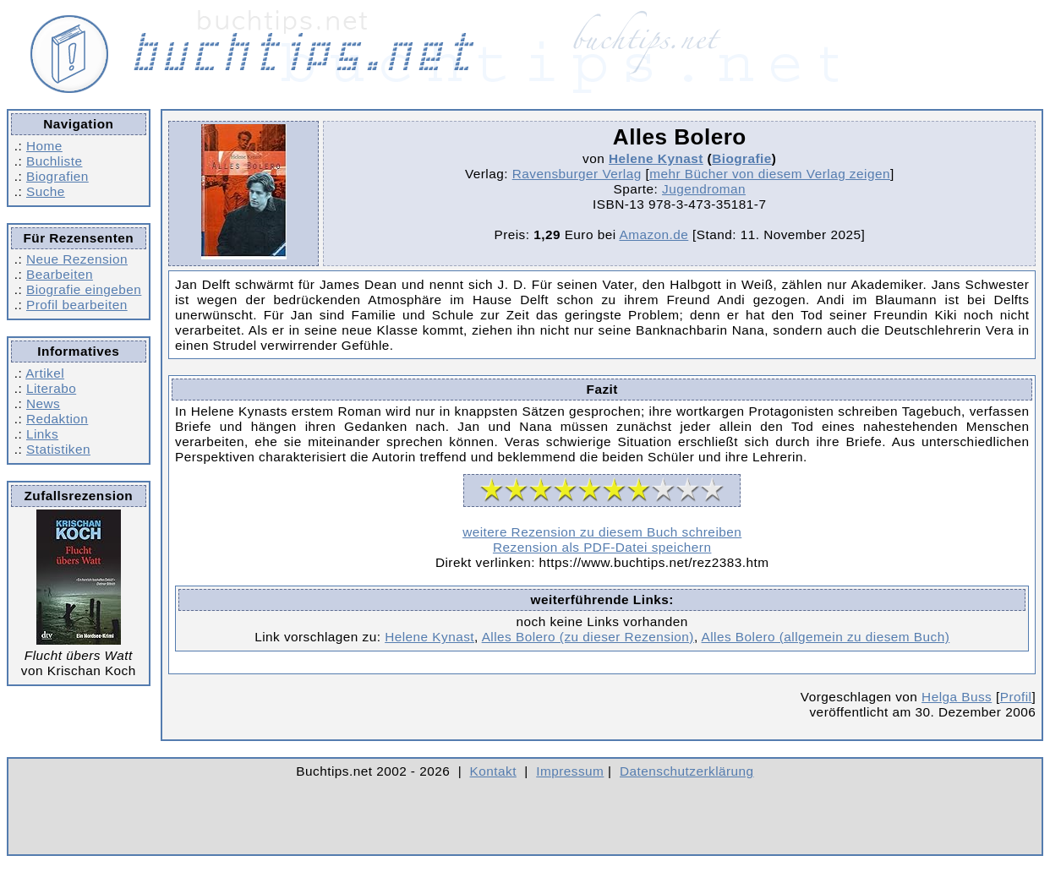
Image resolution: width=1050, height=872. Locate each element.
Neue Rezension (77, 259)
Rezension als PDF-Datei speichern (602, 547)
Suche (45, 191)
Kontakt (493, 771)
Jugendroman (704, 189)
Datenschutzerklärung (687, 771)
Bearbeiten (59, 274)
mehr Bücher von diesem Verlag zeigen (769, 173)
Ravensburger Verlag (577, 173)
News (43, 403)
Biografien (57, 176)
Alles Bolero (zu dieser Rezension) (588, 636)
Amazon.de (653, 234)
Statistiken (58, 449)
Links (42, 434)
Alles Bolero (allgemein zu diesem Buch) (826, 636)
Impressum (570, 771)
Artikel (44, 373)
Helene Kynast (656, 158)
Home (44, 146)
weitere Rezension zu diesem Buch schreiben (601, 532)
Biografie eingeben (83, 289)
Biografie (742, 158)
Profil (1016, 696)
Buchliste (54, 161)
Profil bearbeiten (77, 304)
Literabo (51, 388)
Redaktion (57, 418)
